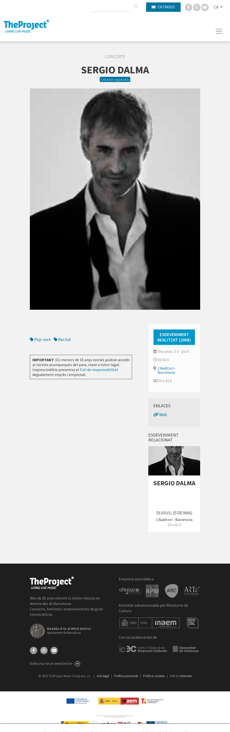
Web (160, 414)
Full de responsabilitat (99, 369)
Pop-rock (40, 339)
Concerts (115, 56)
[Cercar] (136, 6)
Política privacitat (126, 676)
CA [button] (216, 7)
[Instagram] (197, 7)
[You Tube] (205, 7)
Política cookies (154, 676)
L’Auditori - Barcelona (167, 370)
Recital (62, 339)
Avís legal (103, 676)
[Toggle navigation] (219, 31)
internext (186, 676)
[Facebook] (189, 7)
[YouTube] (54, 650)
